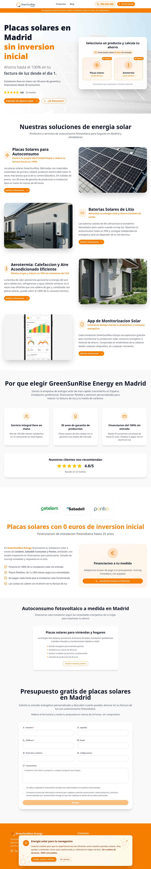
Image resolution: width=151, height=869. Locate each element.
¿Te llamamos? (54, 100)
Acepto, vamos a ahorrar (43, 859)
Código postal (84, 753)
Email (81, 740)
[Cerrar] (127, 841)
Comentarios (30, 765)
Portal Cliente (126, 4)
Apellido (82, 727)
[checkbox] (24, 788)
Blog (72, 4)
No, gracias (65, 859)
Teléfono (29, 740)
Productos (61, 4)
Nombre (28, 727)
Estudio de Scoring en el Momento (113, 581)
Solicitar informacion (17, 190)
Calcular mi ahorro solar (21, 100)
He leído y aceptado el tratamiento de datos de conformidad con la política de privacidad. (63, 787)
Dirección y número (32, 753)
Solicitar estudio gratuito (75, 663)
